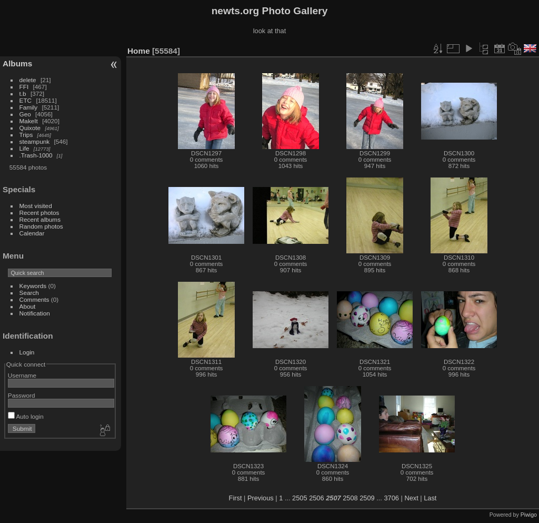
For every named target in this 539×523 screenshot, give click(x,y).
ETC (25, 100)
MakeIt (28, 120)
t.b (22, 93)
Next (411, 498)
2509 (367, 498)
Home (138, 50)
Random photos (41, 226)
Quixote (30, 127)
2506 (316, 498)
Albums (17, 63)
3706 (391, 498)
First (235, 498)
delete (27, 79)
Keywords (33, 285)
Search (29, 292)
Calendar (32, 233)
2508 (350, 498)
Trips (26, 134)
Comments (34, 299)
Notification (34, 313)
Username (22, 375)
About (27, 306)
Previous (260, 498)
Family (28, 107)
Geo (25, 114)
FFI (24, 86)
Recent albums (40, 219)
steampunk (34, 141)
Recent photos (39, 212)
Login (27, 352)
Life (24, 148)
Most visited (35, 205)
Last (430, 498)
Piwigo (529, 514)
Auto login (26, 416)
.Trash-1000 (36, 155)
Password (21, 395)
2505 (299, 498)
